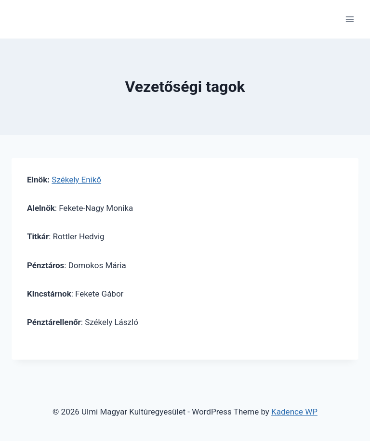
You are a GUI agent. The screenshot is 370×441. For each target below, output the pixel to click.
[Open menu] (349, 19)
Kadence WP (294, 411)
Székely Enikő (76, 179)
